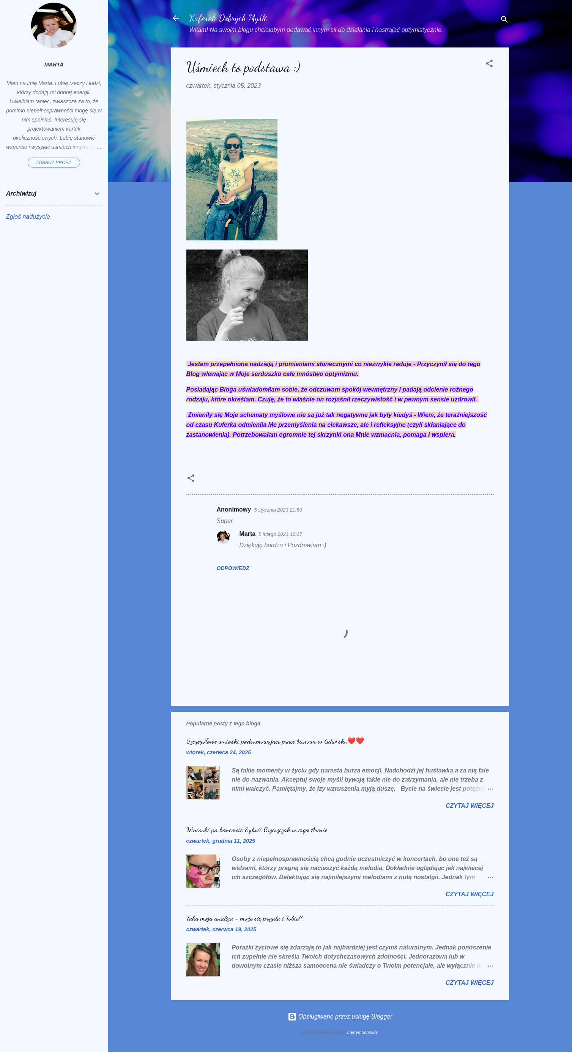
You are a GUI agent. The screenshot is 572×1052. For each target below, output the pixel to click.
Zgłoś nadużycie (28, 216)
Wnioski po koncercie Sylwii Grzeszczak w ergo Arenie (256, 829)
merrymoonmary (362, 1032)
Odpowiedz (233, 568)
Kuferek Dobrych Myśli (228, 18)
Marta (248, 534)
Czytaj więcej (470, 805)
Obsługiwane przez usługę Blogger (340, 1016)
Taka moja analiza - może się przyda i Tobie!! (244, 918)
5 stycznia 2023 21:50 (278, 510)
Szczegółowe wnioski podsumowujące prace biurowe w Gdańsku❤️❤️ (275, 741)
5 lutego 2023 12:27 (280, 534)
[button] (489, 65)
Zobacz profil (54, 162)
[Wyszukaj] (504, 20)
